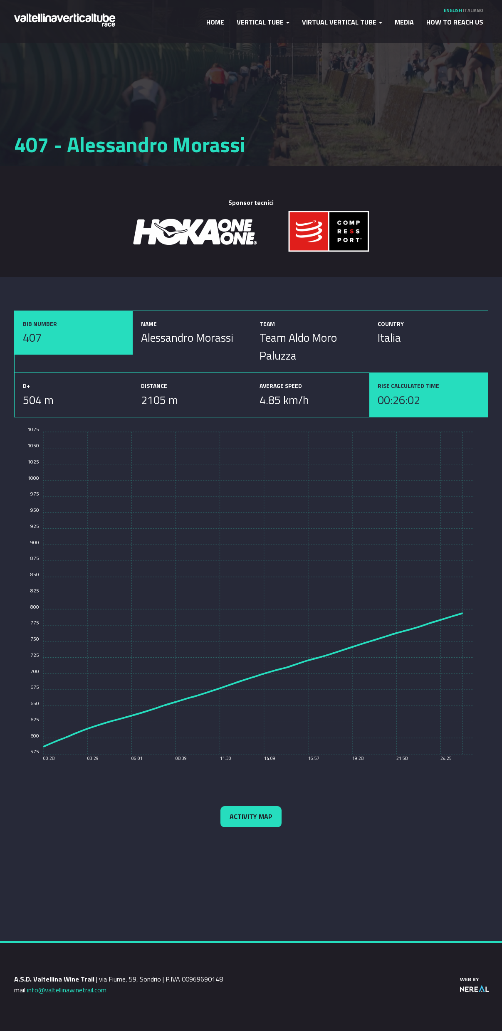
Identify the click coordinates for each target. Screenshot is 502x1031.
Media (404, 22)
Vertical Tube (263, 22)
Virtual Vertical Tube (342, 22)
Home (215, 22)
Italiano (473, 10)
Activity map (251, 816)
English (453, 10)
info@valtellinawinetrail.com (66, 990)
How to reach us (454, 22)
